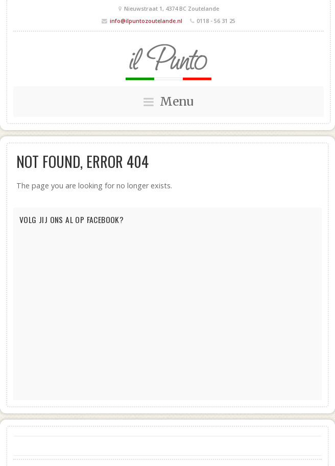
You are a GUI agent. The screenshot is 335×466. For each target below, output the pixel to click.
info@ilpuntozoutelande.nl (146, 20)
